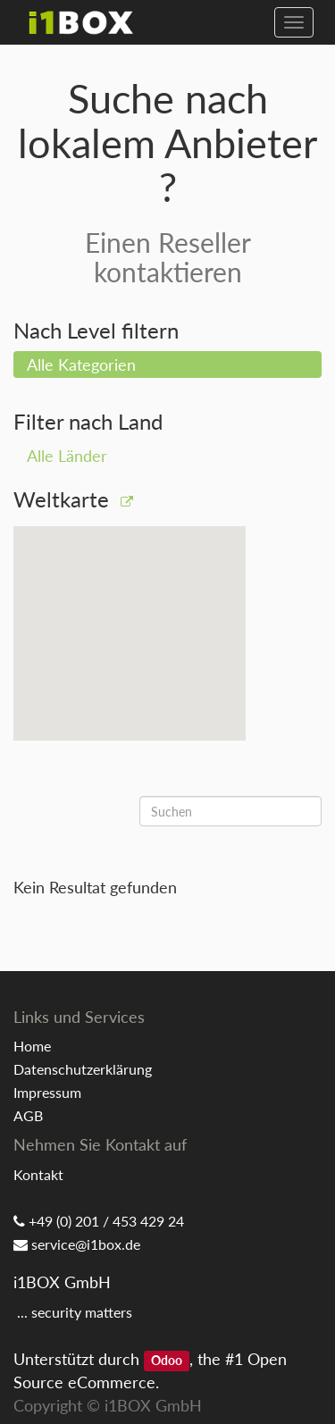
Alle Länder (67, 455)
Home (32, 1045)
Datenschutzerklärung (82, 1068)
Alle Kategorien (81, 364)
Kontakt (38, 1174)
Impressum (47, 1092)
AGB (28, 1115)
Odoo (166, 1360)
